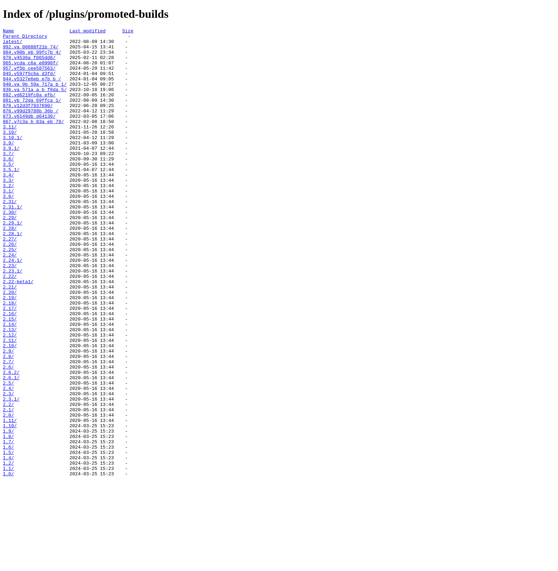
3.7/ (8, 179)
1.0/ (8, 563)
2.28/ (10, 268)
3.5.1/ (11, 198)
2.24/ (10, 300)
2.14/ (10, 384)
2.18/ (10, 358)
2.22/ (10, 326)
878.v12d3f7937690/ (28, 121)
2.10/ (10, 409)
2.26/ (10, 288)
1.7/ (8, 525)
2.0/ (8, 493)
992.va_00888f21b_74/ (30, 51)
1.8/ (8, 518)
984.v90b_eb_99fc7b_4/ (32, 57)
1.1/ (8, 557)
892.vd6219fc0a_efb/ (29, 108)
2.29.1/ (12, 262)
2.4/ (8, 461)
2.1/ (8, 486)
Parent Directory (25, 38)
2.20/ (10, 345)
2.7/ (8, 428)
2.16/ (10, 371)
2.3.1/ (11, 473)
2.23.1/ (12, 320)
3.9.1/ (11, 172)
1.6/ (8, 531)
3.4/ (8, 204)
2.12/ (10, 396)
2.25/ (10, 294)
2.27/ (10, 281)
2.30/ (10, 249)
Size (127, 31)
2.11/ (10, 403)
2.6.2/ (11, 441)
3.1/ (8, 224)
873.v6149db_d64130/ (29, 134)
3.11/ (10, 147)
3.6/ (8, 185)
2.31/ (10, 236)
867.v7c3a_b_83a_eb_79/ (33, 140)
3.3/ (8, 211)
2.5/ (8, 454)
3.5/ (8, 192)
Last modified (87, 31)
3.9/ (8, 166)
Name (8, 31)
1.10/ (10, 505)
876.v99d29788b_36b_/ (30, 128)
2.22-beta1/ (18, 332)
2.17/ (10, 364)
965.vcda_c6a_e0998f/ (30, 70)
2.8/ (8, 422)
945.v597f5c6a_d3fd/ (29, 83)
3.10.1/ (12, 160)
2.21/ (10, 339)
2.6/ (8, 435)
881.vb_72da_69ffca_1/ (32, 115)
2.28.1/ (12, 275)
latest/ (12, 44)
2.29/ (10, 256)
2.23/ (10, 313)
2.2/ (8, 480)
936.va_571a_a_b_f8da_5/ (35, 102)
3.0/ (8, 230)
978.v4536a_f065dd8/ (29, 63)
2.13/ (10, 390)
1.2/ (8, 550)
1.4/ (8, 544)
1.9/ (8, 512)
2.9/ (8, 416)
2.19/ (10, 352)
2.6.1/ (11, 448)
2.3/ (8, 467)
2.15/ (10, 377)
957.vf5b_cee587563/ (29, 76)
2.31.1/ (12, 243)
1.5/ (8, 537)
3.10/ (10, 153)
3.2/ (8, 217)
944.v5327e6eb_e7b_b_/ (32, 89)
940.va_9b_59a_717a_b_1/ (35, 95)
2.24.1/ (12, 307)
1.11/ (10, 499)
